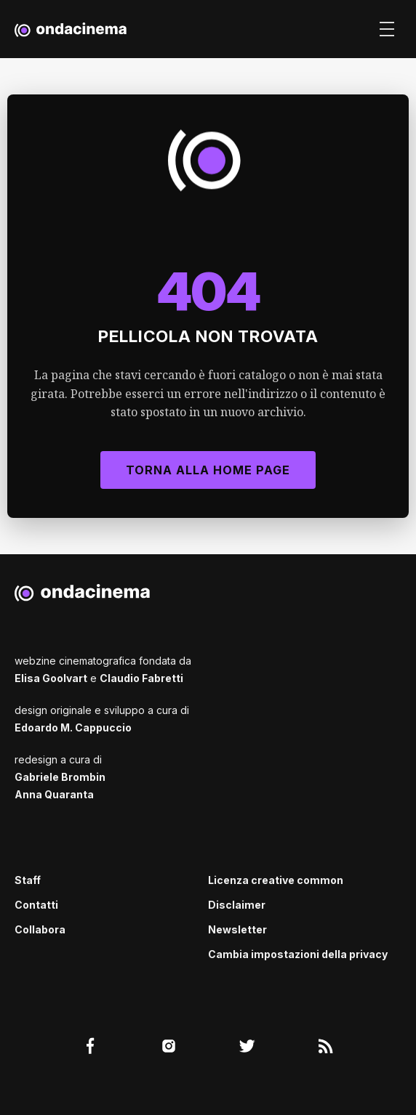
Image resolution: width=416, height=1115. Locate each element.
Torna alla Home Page (208, 470)
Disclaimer (236, 905)
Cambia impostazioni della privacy (298, 954)
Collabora (40, 929)
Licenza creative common (275, 880)
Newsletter (237, 929)
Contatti (36, 905)
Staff (28, 880)
